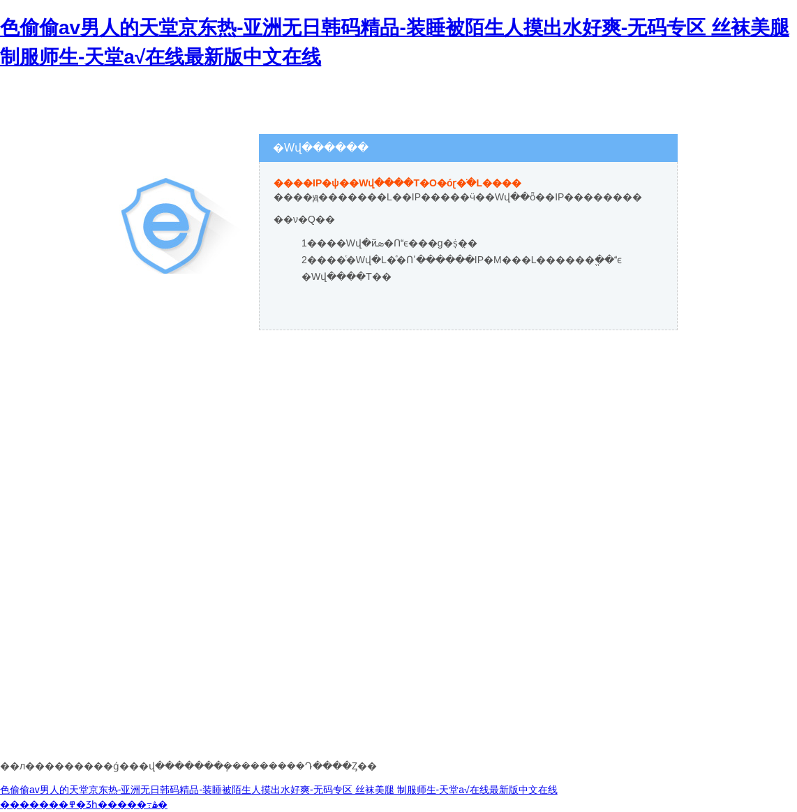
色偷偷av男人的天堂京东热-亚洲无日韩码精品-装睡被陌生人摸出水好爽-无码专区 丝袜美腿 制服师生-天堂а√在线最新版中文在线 (279, 789)
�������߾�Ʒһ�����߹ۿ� (83, 804)
